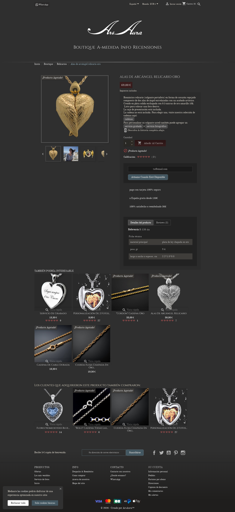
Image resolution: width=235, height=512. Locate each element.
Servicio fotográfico (156, 126)
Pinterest (176, 453)
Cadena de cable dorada (53, 364)
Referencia (133, 229)
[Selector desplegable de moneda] (154, 4)
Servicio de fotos (41, 479)
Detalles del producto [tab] (140, 222)
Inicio (37, 483)
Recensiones (147, 47)
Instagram (183, 453)
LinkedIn (190, 453)
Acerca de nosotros (80, 479)
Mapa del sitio (78, 483)
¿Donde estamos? (118, 475)
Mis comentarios (155, 491)
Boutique (84, 47)
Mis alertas (153, 495)
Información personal (158, 471)
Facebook (154, 453)
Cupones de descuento (158, 487)
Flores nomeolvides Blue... (53, 428)
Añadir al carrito (150, 143)
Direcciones (153, 483)
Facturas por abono (157, 479)
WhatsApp (115, 479)
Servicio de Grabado (53, 313)
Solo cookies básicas (45, 502)
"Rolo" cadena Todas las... (91, 428)
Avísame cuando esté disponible (148, 177)
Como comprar (78, 475)
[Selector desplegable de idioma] (134, 4)
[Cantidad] (126, 143)
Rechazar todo (18, 502)
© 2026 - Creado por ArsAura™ (117, 507)
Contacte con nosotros (120, 471)
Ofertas (37, 471)
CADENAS (129, 119)
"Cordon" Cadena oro (130, 313)
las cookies (23, 491)
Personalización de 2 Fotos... (91, 313)
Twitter (161, 453)
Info (126, 47)
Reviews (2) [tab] (162, 222)
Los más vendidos (42, 475)
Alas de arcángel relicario (169, 313)
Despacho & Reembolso (82, 471)
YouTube (169, 453)
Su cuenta (155, 467)
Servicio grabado (133, 126)
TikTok (197, 453)
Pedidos (151, 475)
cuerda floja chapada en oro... (91, 366)
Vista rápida (53, 309)
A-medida (108, 47)
